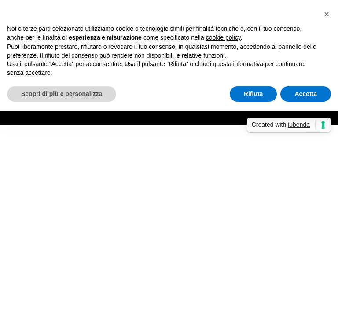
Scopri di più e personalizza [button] (61, 93)
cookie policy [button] (223, 37)
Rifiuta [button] (253, 93)
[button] (327, 14)
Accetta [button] (305, 93)
